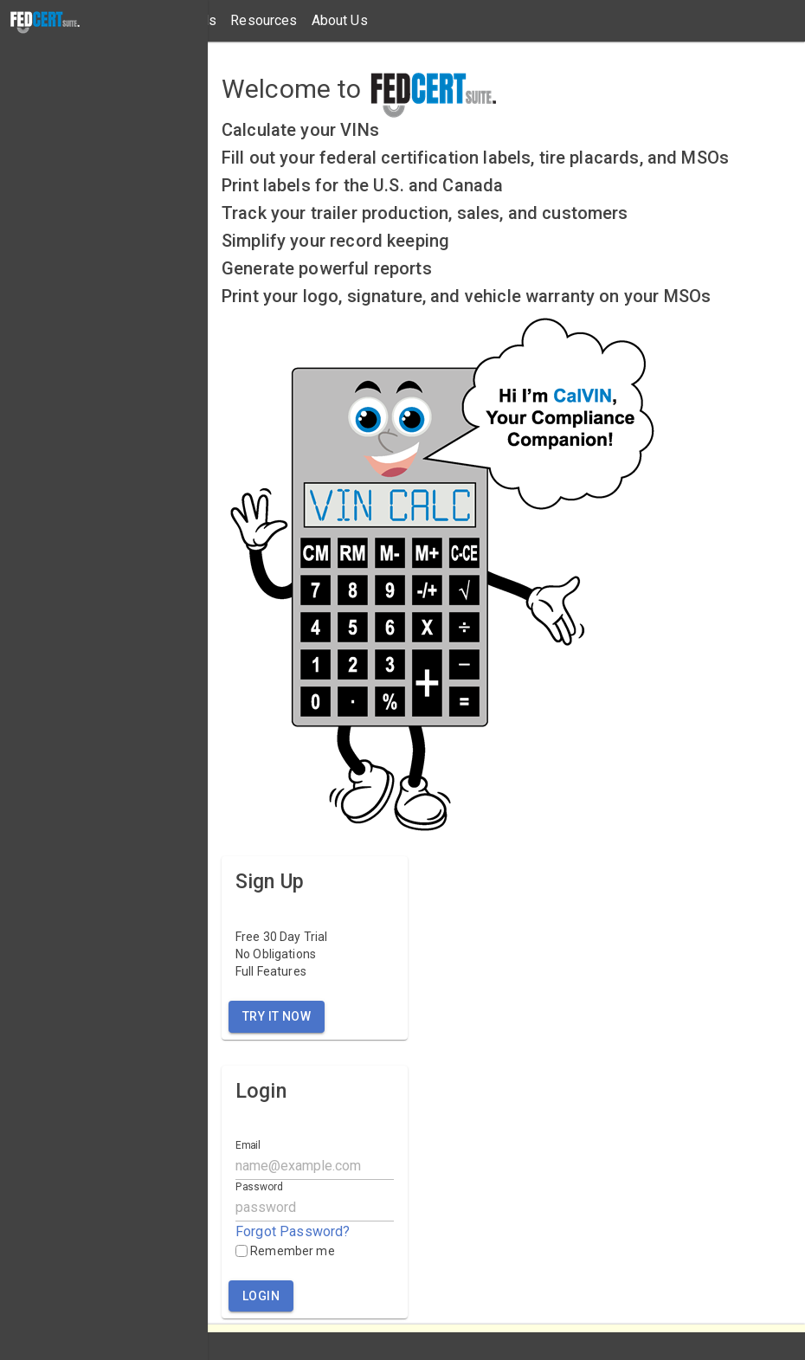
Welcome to (292, 89)
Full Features (270, 971)
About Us (340, 20)
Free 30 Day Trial (281, 937)
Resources (263, 20)
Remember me (285, 1251)
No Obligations (275, 954)
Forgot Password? (292, 1231)
